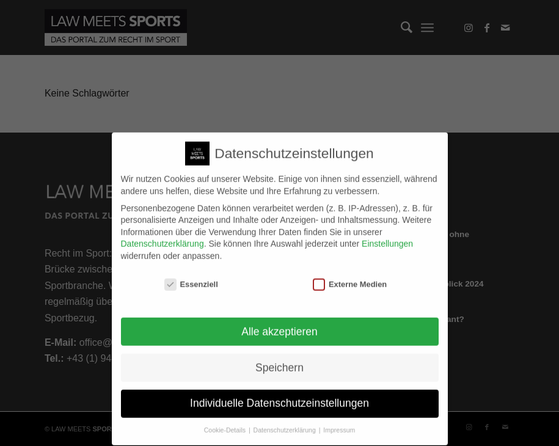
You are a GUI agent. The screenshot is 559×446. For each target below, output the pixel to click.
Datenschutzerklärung (162, 237)
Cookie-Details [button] (225, 423)
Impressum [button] (339, 423)
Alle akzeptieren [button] (279, 324)
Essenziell (191, 277)
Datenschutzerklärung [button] (286, 423)
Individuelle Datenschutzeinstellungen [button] (279, 396)
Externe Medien (350, 277)
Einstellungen (387, 237)
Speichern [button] (279, 360)
